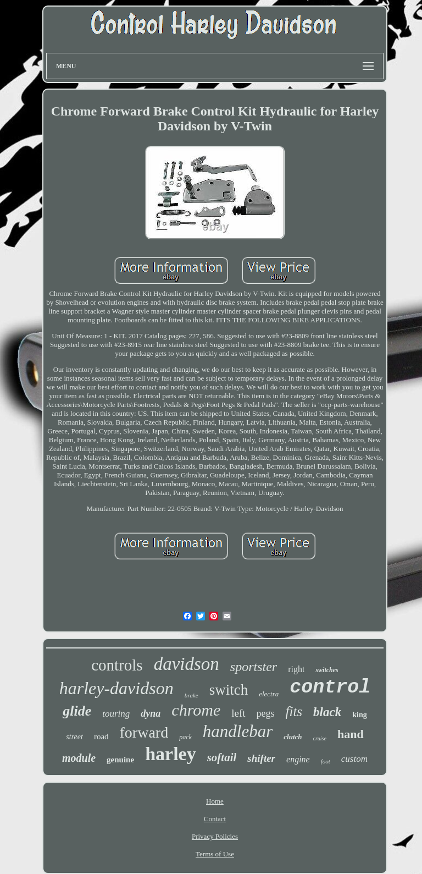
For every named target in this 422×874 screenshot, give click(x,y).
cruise (319, 738)
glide (77, 711)
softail (222, 757)
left (238, 713)
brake (191, 695)
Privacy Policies (215, 836)
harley (170, 754)
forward (144, 732)
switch (228, 689)
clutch (293, 737)
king (359, 715)
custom (354, 759)
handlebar (238, 731)
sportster (253, 666)
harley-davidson (116, 688)
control (330, 688)
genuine (120, 759)
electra (269, 694)
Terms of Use (215, 854)
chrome (195, 710)
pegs (266, 713)
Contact (215, 819)
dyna (150, 713)
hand (350, 734)
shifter (261, 758)
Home (215, 801)
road (101, 736)
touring (116, 713)
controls (116, 665)
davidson (186, 664)
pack (185, 737)
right (296, 669)
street (74, 737)
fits (294, 711)
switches (326, 670)
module (79, 758)
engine (298, 759)
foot (325, 761)
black (327, 712)
